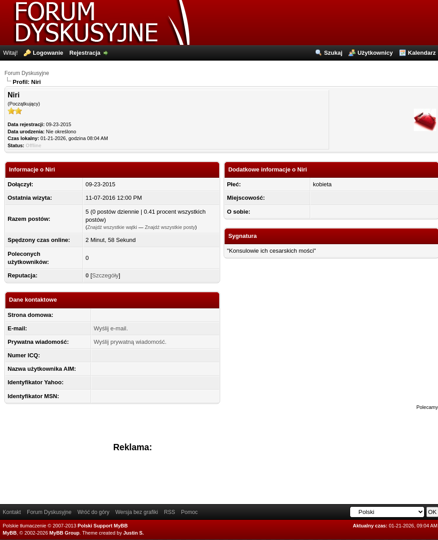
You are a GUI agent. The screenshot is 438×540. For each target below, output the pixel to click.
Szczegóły (105, 275)
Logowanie (48, 52)
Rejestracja (84, 52)
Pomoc (189, 512)
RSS (169, 512)
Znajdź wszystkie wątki (112, 227)
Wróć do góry (93, 512)
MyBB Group (64, 533)
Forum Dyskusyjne (26, 73)
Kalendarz (422, 52)
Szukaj (333, 52)
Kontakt (12, 512)
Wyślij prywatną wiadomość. (130, 341)
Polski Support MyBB (103, 525)
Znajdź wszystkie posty (170, 227)
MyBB (10, 533)
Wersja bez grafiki (136, 512)
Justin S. (133, 533)
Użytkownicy (375, 52)
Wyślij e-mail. (111, 328)
